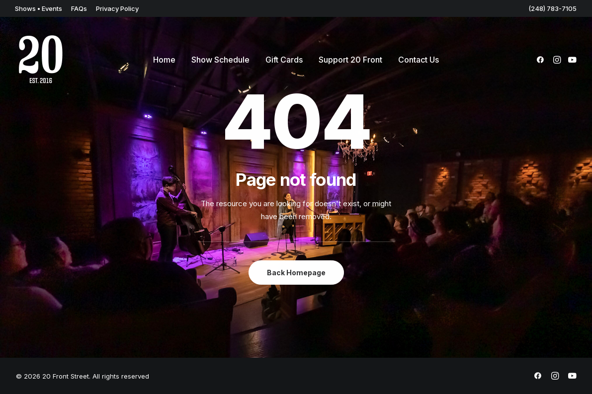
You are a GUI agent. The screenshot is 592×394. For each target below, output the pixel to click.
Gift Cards (284, 60)
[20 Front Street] (41, 59)
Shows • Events (38, 8)
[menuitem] (38, 8)
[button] (542, 59)
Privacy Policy (117, 8)
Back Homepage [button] (296, 272)
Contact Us (418, 60)
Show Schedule (220, 60)
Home (164, 60)
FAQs (79, 8)
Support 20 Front (350, 60)
